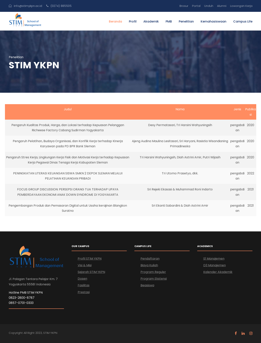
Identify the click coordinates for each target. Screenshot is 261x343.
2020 (250, 125)
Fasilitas (83, 285)
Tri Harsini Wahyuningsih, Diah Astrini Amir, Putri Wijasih (180, 157)
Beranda (115, 21)
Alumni (221, 6)
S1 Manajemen (213, 258)
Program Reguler (153, 272)
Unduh (208, 6)
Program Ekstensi (153, 278)
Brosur (184, 6)
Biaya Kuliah (149, 265)
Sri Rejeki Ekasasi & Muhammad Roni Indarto (180, 189)
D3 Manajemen (214, 265)
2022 (250, 173)
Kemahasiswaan (213, 21)
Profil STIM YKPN (89, 258)
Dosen (82, 278)
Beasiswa (147, 285)
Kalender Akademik (217, 272)
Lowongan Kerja (241, 6)
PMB (169, 21)
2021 (250, 189)
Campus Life (242, 21)
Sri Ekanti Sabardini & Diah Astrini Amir (180, 205)
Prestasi (84, 292)
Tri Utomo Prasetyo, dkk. (180, 173)
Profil (132, 21)
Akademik (151, 21)
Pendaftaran (150, 258)
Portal (196, 6)
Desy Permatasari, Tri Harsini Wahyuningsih (180, 125)
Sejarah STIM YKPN (91, 272)
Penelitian (186, 21)
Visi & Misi (85, 265)
